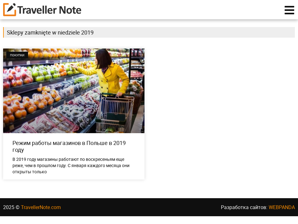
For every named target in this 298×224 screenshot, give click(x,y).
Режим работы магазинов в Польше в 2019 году (69, 149)
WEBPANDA (282, 210)
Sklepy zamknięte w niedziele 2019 (50, 35)
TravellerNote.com (41, 210)
